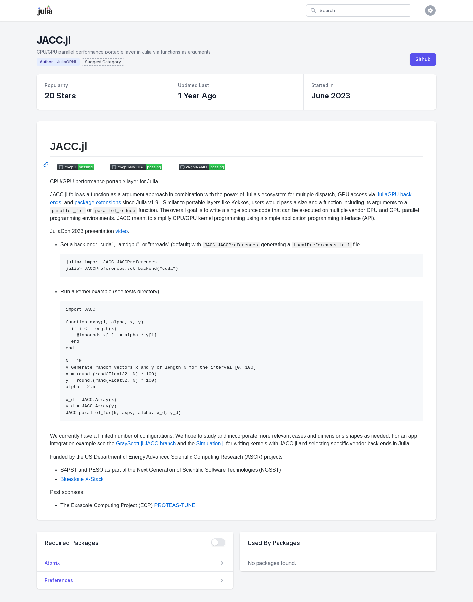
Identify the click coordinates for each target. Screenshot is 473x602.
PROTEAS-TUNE (174, 505)
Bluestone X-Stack (82, 479)
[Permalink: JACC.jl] (46, 164)
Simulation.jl (210, 443)
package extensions (98, 202)
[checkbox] (218, 542)
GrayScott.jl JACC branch (146, 443)
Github (423, 59)
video (121, 231)
